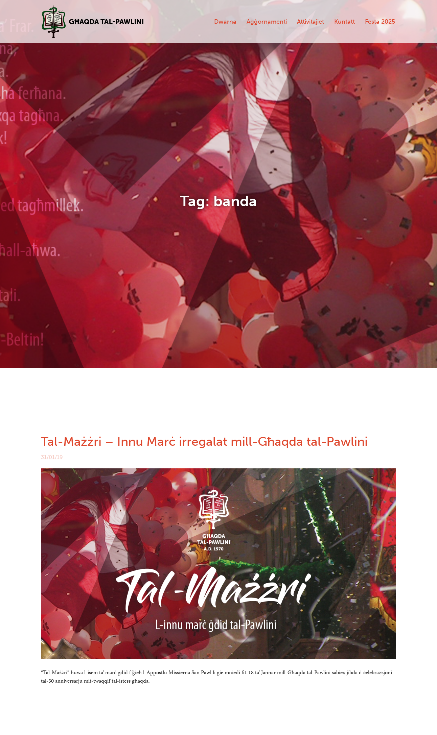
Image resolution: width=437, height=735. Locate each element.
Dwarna (225, 21)
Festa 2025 (380, 21)
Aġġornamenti (267, 21)
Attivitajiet (310, 21)
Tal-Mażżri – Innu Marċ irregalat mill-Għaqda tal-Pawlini (204, 441)
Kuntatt (344, 21)
